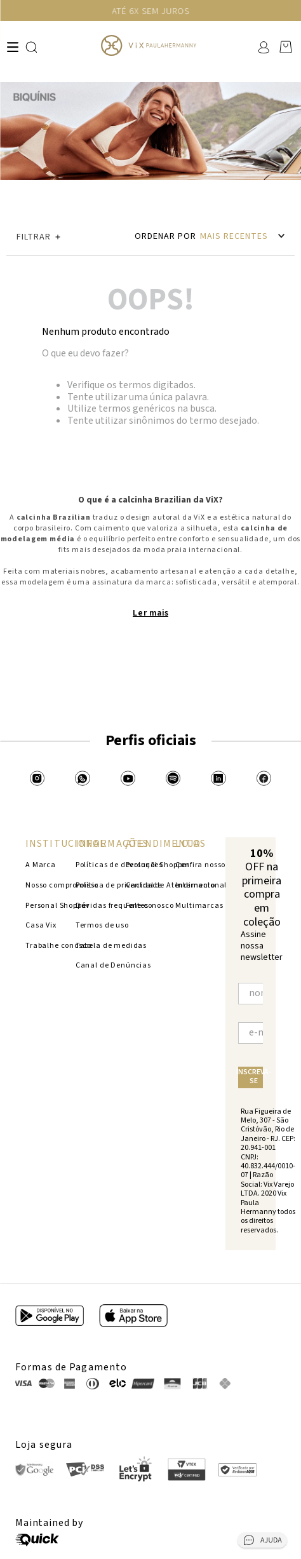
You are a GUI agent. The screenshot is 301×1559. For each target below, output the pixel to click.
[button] (65, 237)
